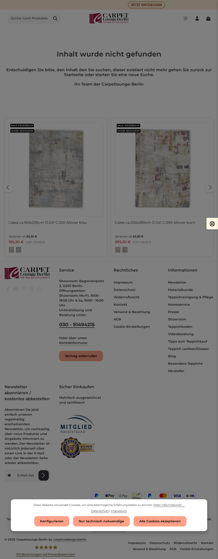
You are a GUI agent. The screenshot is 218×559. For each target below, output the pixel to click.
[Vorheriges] (8, 187)
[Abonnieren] (43, 475)
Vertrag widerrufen (81, 356)
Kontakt (120, 304)
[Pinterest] (24, 290)
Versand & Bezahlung (132, 312)
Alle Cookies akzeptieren (160, 521)
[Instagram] (32, 290)
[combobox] (29, 18)
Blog (172, 356)
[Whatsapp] (39, 290)
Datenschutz (124, 290)
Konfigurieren (52, 521)
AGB (117, 319)
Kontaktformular (73, 343)
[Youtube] (16, 290)
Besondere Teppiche (185, 363)
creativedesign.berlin (69, 539)
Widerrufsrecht (127, 297)
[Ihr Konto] (197, 18)
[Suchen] (55, 18)
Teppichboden (180, 327)
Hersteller (176, 371)
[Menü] (185, 18)
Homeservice (179, 304)
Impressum (123, 282)
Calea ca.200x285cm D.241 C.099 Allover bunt (155, 222)
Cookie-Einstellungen (132, 327)
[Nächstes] (210, 187)
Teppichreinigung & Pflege (190, 297)
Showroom (177, 319)
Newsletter (177, 282)
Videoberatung (181, 334)
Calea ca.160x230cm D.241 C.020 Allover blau (48, 222)
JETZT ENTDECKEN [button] (146, 5)
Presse (173, 312)
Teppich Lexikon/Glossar (188, 349)
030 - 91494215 (77, 324)
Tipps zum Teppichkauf (187, 341)
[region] (109, 187)
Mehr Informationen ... (169, 505)
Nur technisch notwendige (101, 521)
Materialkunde (180, 290)
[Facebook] (9, 290)
